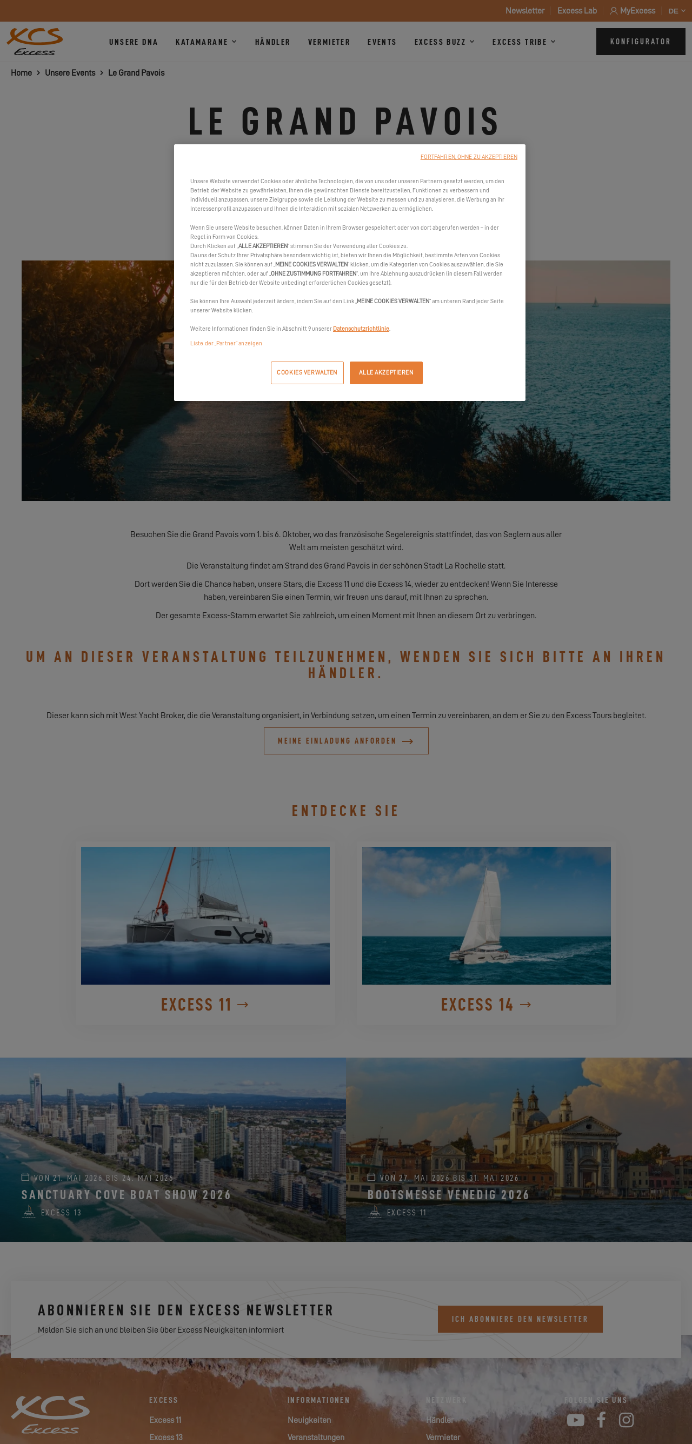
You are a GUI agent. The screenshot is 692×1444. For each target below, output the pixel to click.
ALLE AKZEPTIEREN (386, 373)
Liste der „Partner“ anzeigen (226, 343)
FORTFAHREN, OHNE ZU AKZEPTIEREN (469, 157)
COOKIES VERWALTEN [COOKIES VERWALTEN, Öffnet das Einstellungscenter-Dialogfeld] (307, 373)
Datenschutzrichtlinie (361, 329)
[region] (349, 272)
